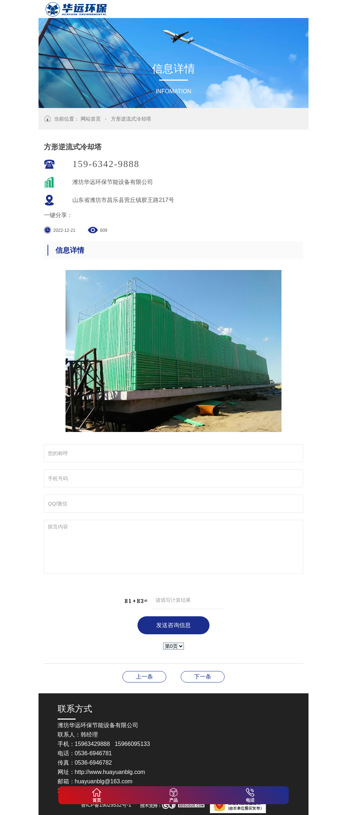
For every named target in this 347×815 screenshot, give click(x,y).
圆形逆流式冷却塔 (202, 677)
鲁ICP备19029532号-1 (106, 805)
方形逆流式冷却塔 (131, 119)
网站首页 (91, 119)
